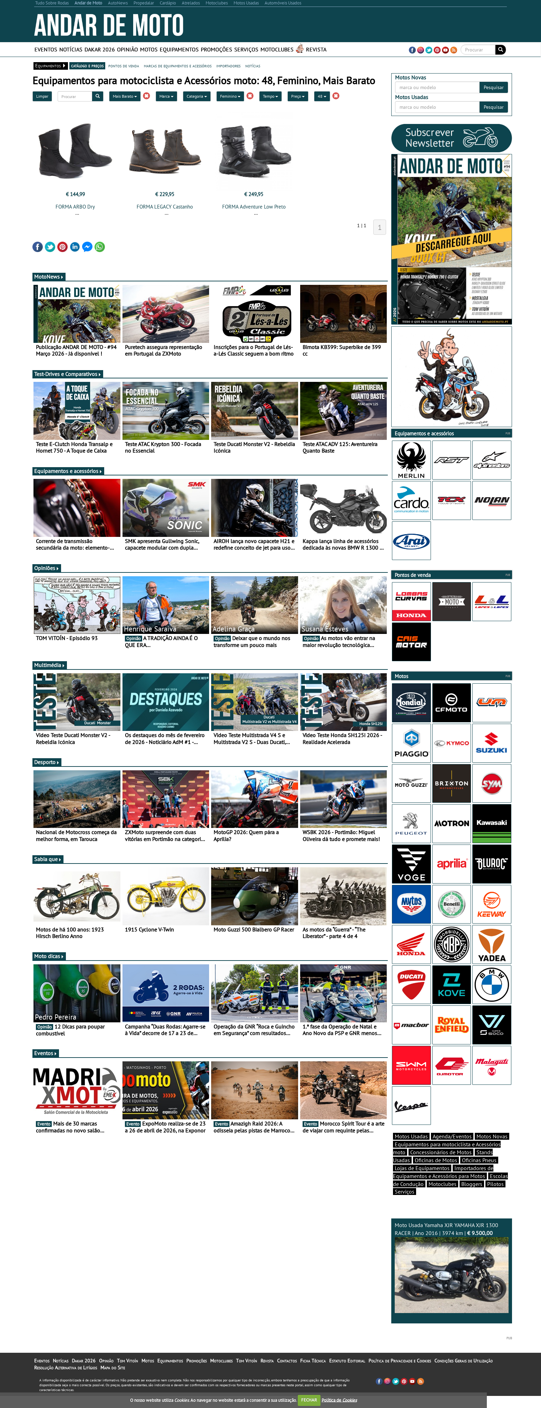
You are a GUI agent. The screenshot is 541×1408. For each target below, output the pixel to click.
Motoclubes (277, 49)
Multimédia (49, 665)
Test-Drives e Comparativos (67, 373)
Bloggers (471, 1183)
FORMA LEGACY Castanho (165, 206)
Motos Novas (492, 1136)
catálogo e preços (87, 65)
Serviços (246, 49)
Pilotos (495, 1183)
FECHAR (309, 1400)
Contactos (287, 1361)
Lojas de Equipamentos (422, 1168)
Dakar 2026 (100, 49)
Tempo (270, 96)
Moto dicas (49, 956)
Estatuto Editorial (347, 1361)
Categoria (197, 96)
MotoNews (49, 276)
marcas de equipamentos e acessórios (178, 65)
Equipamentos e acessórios (68, 470)
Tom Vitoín (127, 1361)
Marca (166, 96)
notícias (252, 65)
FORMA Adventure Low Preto (254, 206)
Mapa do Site (112, 1367)
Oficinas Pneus (479, 1160)
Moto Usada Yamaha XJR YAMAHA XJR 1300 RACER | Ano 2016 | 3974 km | (452, 1267)
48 (322, 96)
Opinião (127, 49)
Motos (149, 49)
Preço (298, 96)
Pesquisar (494, 87)
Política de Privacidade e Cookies (399, 1361)
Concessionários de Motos (441, 1152)
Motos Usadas (411, 1136)
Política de (339, 1400)
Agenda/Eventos (452, 1136)
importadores (228, 65)
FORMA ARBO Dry (75, 206)
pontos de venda (123, 65)
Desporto (47, 762)
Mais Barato (125, 96)
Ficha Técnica (313, 1361)
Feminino (230, 96)
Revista (316, 49)
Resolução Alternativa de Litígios (65, 1367)
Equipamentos (179, 49)
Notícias (70, 49)
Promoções (216, 49)
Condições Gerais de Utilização (463, 1361)
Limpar (42, 96)
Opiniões (46, 568)
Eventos (46, 49)
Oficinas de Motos (436, 1160)
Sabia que (48, 859)
